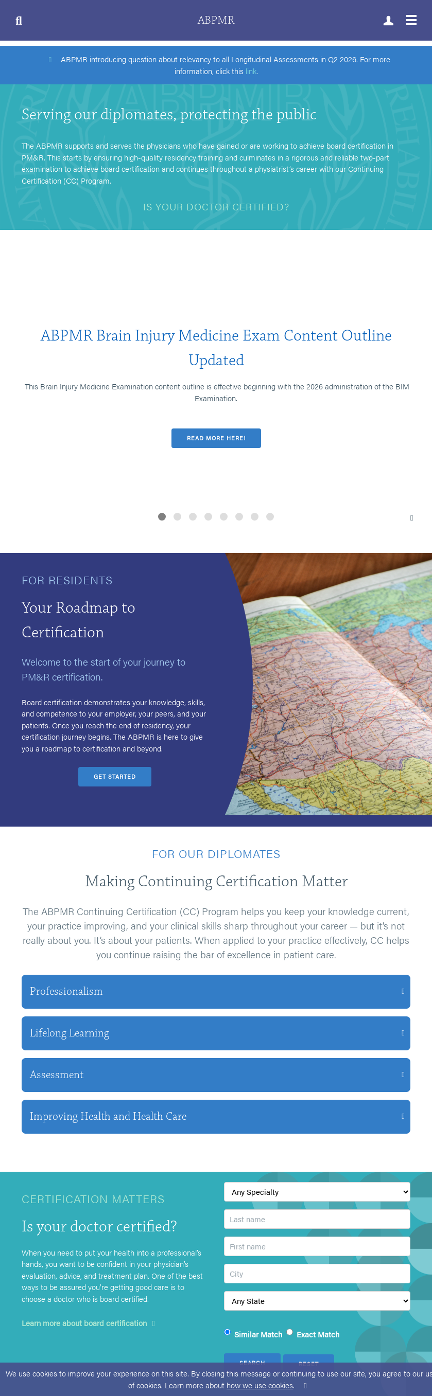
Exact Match (318, 1334)
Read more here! (216, 438)
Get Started (115, 776)
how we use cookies (260, 1385)
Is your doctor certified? (216, 206)
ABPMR (216, 20)
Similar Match (258, 1334)
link (251, 70)
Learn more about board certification (90, 1322)
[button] (162, 517)
